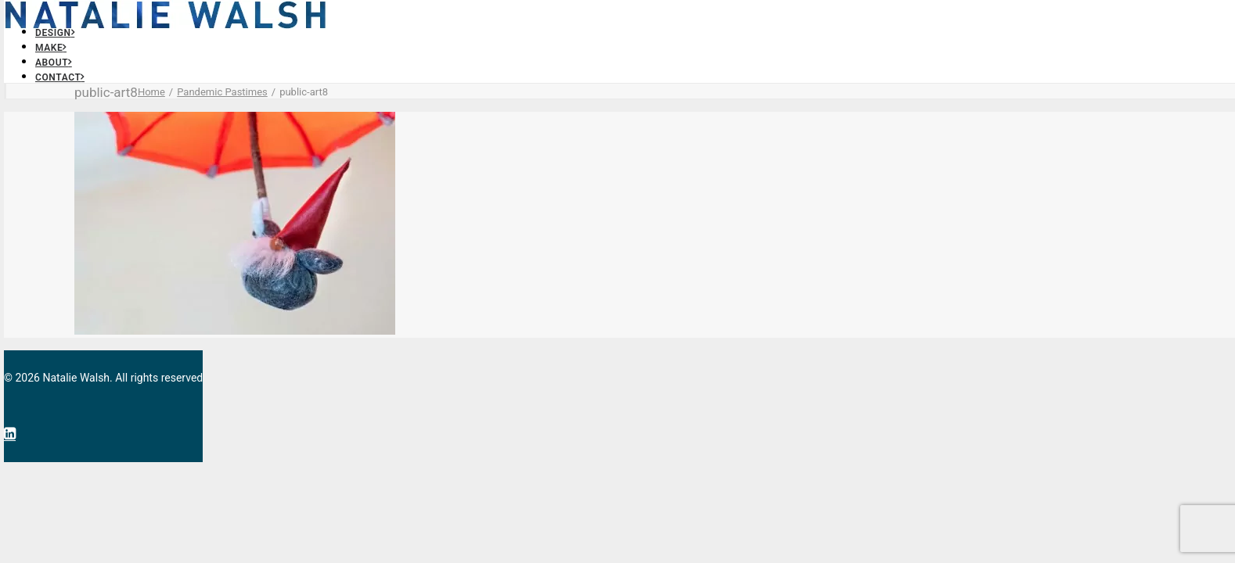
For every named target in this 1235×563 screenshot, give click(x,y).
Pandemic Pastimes (222, 92)
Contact (60, 77)
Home (151, 92)
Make (51, 47)
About (53, 62)
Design (54, 32)
